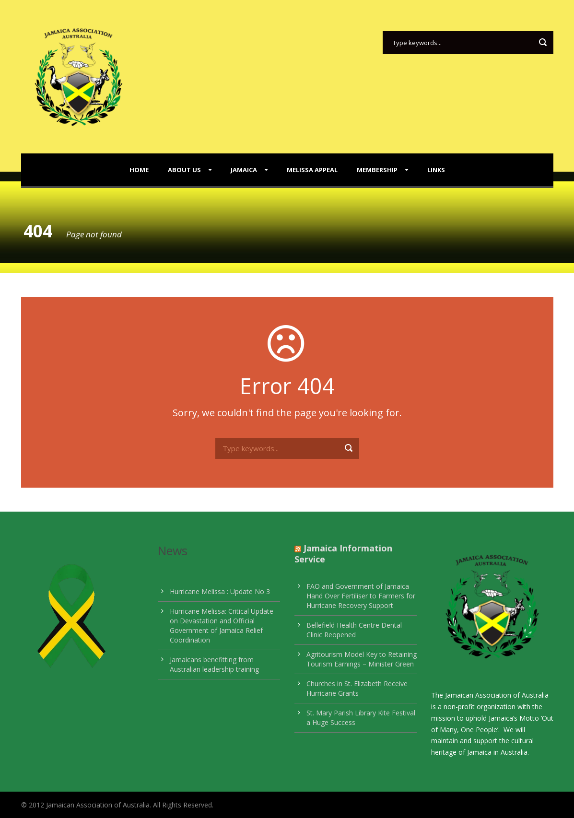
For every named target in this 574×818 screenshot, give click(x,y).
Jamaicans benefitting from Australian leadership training (214, 664)
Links (436, 169)
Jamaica (244, 169)
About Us (184, 169)
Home (139, 169)
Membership (377, 169)
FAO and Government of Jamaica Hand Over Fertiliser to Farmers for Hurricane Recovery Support (360, 596)
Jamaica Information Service (343, 553)
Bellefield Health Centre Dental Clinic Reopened (354, 629)
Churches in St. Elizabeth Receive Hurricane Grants (357, 688)
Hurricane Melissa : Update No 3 (220, 591)
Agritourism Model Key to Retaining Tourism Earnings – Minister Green (361, 659)
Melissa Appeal (312, 169)
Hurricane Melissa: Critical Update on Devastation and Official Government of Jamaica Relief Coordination (221, 625)
